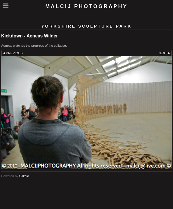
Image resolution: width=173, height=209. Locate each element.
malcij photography (86, 6)
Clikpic (24, 176)
